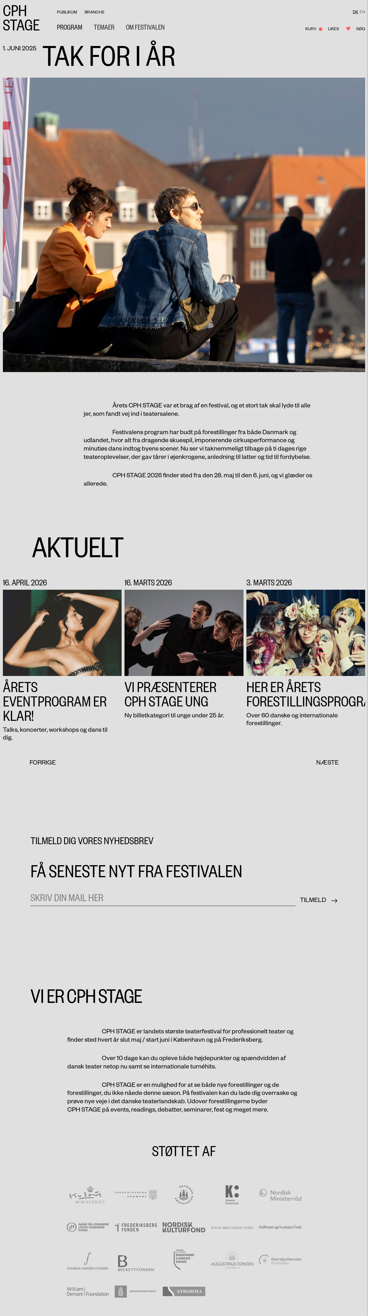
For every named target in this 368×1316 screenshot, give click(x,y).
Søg (360, 28)
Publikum (67, 12)
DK (355, 11)
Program (69, 26)
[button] (104, 27)
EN (362, 11)
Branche (95, 12)
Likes (337, 28)
